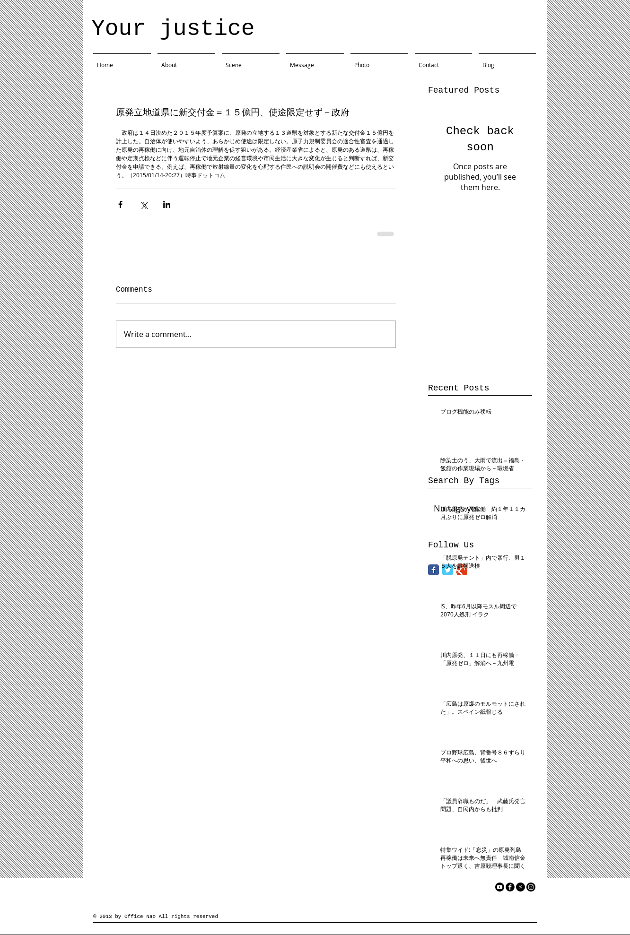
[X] (520, 887)
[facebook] (510, 887)
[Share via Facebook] (120, 204)
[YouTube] (499, 887)
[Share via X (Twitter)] (143, 204)
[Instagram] (530, 887)
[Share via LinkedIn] (166, 204)
